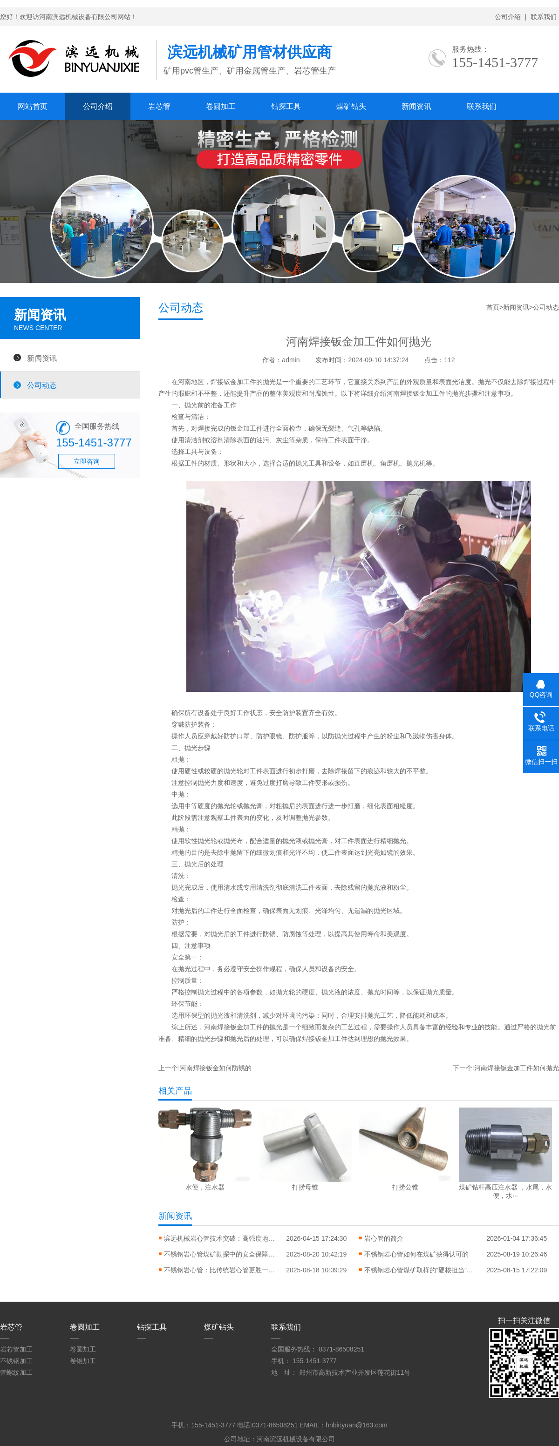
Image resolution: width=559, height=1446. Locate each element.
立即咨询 (87, 461)
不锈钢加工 (16, 1361)
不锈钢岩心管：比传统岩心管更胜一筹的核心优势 (220, 1270)
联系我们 (544, 16)
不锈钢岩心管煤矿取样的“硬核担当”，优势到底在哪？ (420, 1270)
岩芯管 (159, 106)
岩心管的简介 (383, 1238)
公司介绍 (508, 16)
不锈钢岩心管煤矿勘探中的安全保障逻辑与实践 (220, 1254)
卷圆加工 (221, 106)
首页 (492, 307)
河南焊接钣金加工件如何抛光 (516, 1068)
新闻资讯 (416, 106)
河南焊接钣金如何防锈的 (216, 1068)
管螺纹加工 (16, 1372)
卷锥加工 (83, 1361)
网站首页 (33, 106)
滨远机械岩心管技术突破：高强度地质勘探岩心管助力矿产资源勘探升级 (220, 1238)
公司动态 (42, 385)
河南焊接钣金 (223, 1027)
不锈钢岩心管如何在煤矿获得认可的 (416, 1254)
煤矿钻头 (351, 106)
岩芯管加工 (16, 1349)
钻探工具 (286, 106)
